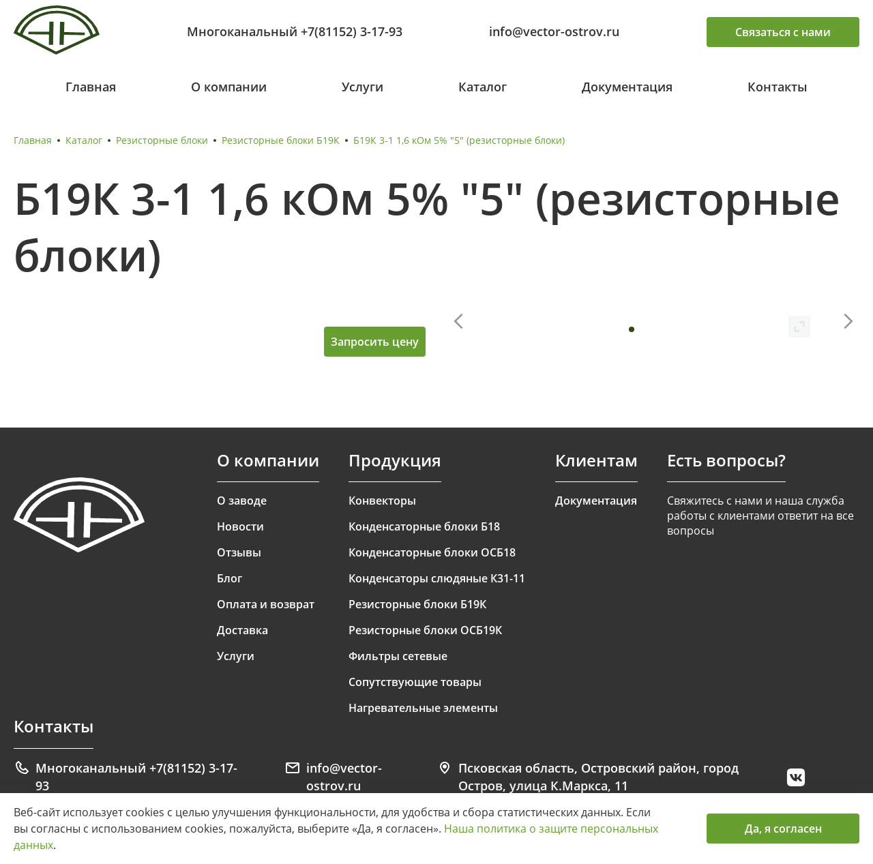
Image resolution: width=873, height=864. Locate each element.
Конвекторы (382, 500)
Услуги (362, 86)
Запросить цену (375, 341)
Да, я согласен (783, 828)
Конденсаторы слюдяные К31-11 (437, 578)
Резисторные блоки (162, 140)
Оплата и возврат (265, 604)
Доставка (242, 630)
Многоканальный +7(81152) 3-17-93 (294, 31)
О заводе (242, 500)
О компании (229, 86)
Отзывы (239, 552)
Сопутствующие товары (415, 681)
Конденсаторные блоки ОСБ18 (432, 552)
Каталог (482, 86)
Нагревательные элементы (423, 707)
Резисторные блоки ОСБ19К (425, 630)
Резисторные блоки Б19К (281, 140)
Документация (627, 86)
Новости (240, 526)
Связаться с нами (783, 32)
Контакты (778, 86)
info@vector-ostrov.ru (554, 31)
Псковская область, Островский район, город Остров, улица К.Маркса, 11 (587, 777)
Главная (90, 86)
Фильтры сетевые (398, 656)
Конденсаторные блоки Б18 (424, 526)
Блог (229, 578)
